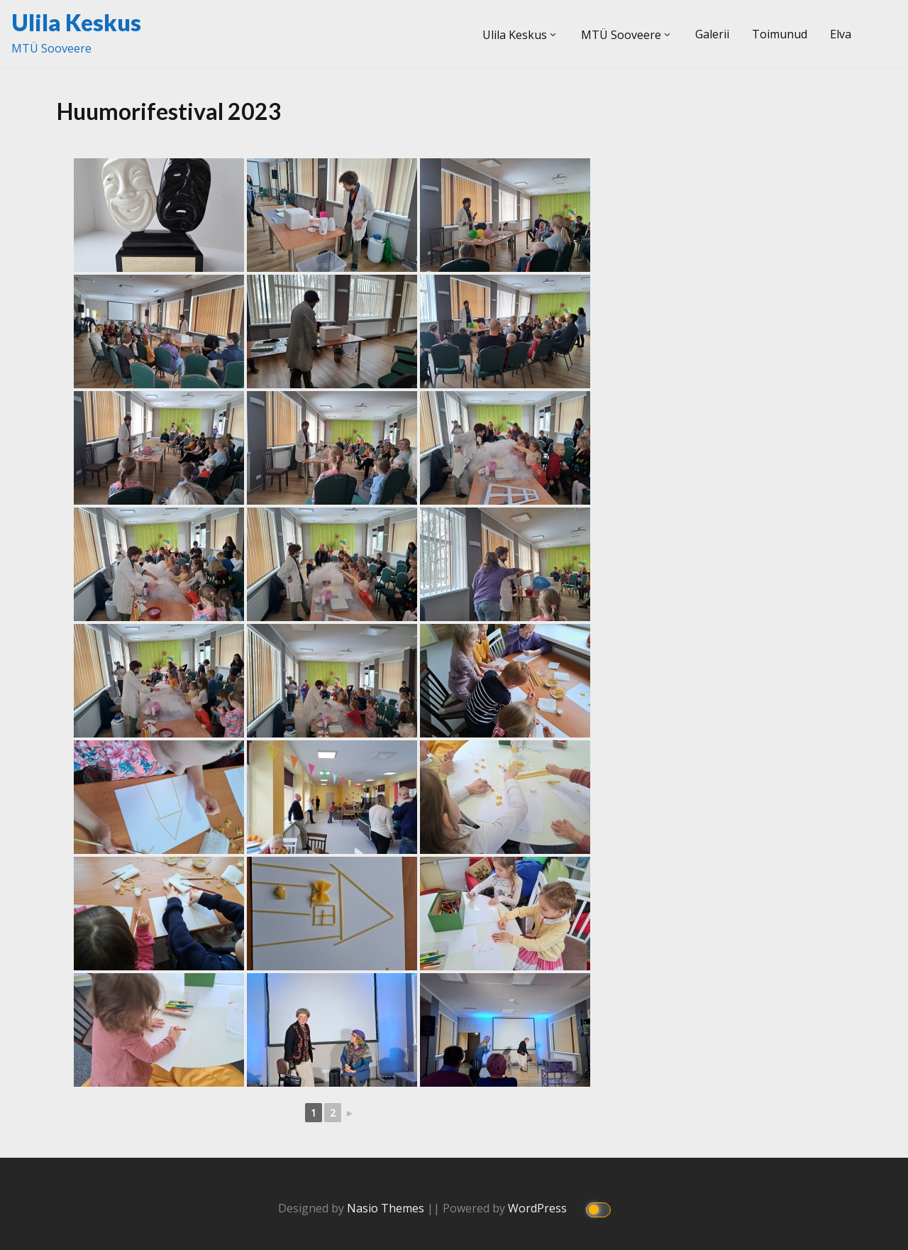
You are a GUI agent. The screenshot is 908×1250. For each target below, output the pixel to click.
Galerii (712, 34)
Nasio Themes (387, 1208)
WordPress (539, 1208)
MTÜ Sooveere (621, 35)
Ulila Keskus (76, 22)
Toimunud (779, 34)
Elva (840, 34)
